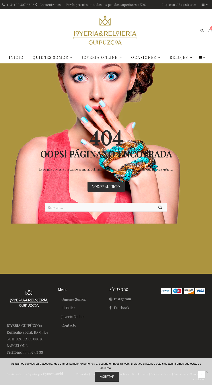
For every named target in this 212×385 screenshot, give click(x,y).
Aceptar (107, 376)
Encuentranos (50, 4)
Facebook (121, 307)
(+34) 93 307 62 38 (21, 4)
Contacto (68, 325)
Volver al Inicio (106, 187)
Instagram (122, 299)
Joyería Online (72, 316)
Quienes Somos (73, 299)
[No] (206, 371)
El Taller (68, 308)
